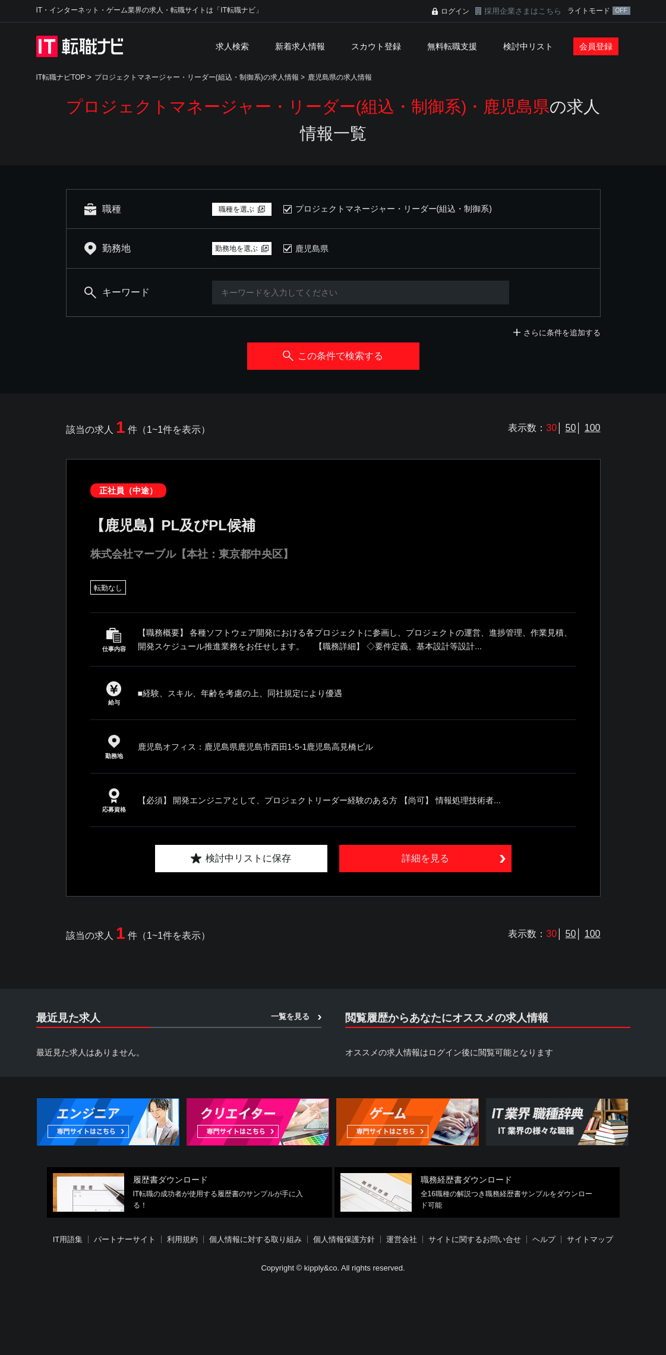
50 (571, 428)
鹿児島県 (312, 248)
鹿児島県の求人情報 (340, 77)
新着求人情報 (300, 46)
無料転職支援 (452, 46)
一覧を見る (290, 1016)
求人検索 (232, 46)
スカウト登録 (376, 46)
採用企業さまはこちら (522, 11)
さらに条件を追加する (562, 333)
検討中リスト (528, 46)
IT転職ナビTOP (61, 77)
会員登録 (596, 46)
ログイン (455, 11)
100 (593, 428)
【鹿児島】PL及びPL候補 (172, 525)
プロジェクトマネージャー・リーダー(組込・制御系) (393, 208)
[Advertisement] (333, 1315)
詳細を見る (425, 858)
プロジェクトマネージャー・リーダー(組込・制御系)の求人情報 (196, 77)
